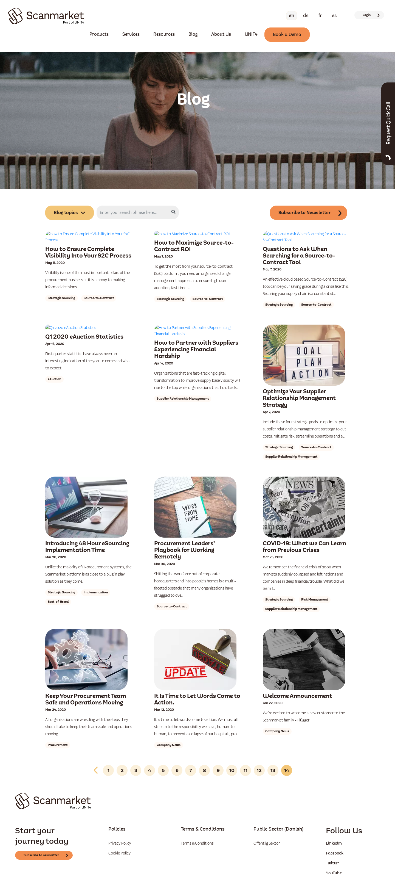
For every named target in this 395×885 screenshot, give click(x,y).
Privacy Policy (119, 831)
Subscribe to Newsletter (310, 212)
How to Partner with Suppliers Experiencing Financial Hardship (196, 325)
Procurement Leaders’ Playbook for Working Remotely (184, 538)
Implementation (96, 581)
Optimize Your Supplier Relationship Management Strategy (299, 386)
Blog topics (69, 213)
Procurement (57, 733)
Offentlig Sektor (266, 831)
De (306, 15)
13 (272, 759)
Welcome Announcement (297, 684)
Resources (164, 34)
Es (334, 15)
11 (245, 759)
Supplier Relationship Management (183, 374)
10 (232, 759)
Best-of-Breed (58, 590)
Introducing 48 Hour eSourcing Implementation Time (87, 535)
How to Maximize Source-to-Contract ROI (194, 240)
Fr (320, 15)
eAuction (54, 361)
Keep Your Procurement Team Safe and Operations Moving (85, 687)
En (291, 15)
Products (99, 34)
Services (131, 34)
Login (372, 15)
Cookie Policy (119, 841)
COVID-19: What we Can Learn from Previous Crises (304, 535)
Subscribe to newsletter (46, 843)
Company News (168, 733)
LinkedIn (334, 831)
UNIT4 (251, 34)
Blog (193, 34)
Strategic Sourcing (61, 286)
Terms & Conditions (197, 831)
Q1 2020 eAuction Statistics (84, 318)
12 (259, 759)
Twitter (332, 851)
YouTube (334, 861)
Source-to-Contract (99, 286)
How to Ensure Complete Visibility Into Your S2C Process (88, 240)
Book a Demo (287, 34)
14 (286, 759)
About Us (221, 34)
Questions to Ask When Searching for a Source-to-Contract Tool (299, 243)
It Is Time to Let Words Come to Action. (197, 687)
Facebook (334, 841)
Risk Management (314, 588)
